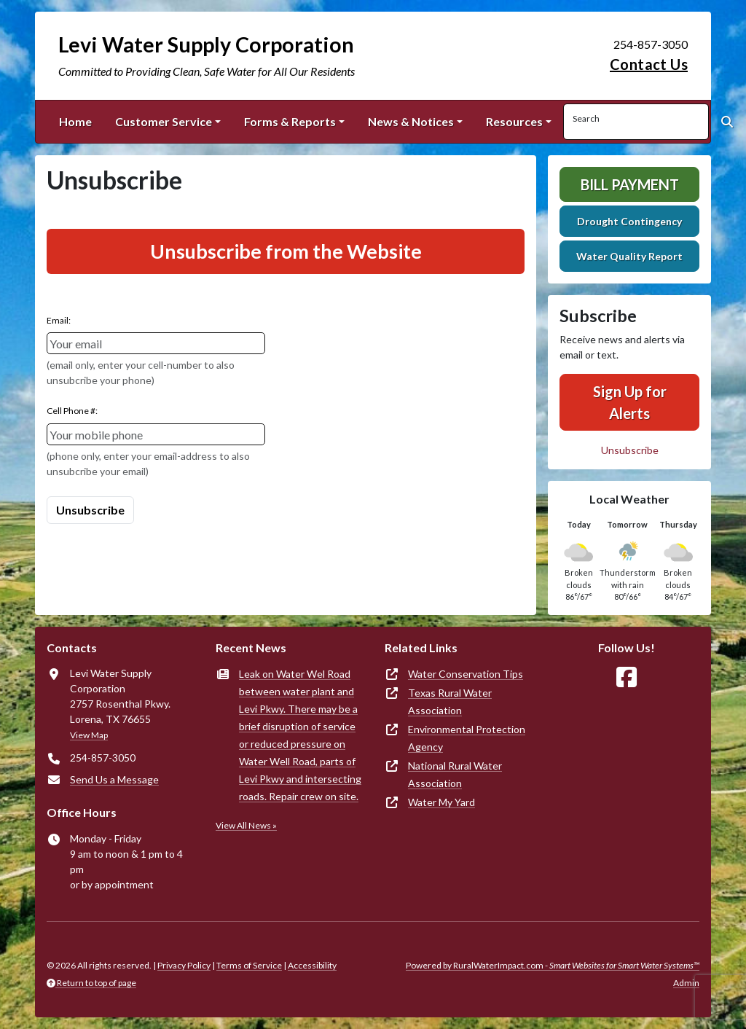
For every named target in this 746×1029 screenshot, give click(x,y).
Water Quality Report (629, 256)
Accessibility (312, 965)
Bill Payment (630, 184)
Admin (686, 982)
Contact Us (649, 64)
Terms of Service (249, 965)
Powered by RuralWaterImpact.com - (552, 965)
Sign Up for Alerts (630, 402)
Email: (59, 320)
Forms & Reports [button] (290, 121)
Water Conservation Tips (465, 674)
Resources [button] (514, 121)
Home (75, 121)
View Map (89, 734)
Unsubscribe (630, 450)
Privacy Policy (184, 965)
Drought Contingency (629, 221)
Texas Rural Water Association (450, 701)
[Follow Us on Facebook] (626, 677)
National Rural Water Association (455, 774)
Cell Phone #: (72, 410)
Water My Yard (441, 802)
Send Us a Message (114, 779)
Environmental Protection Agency (466, 738)
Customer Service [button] (163, 121)
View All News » (246, 825)
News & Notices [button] (411, 121)
